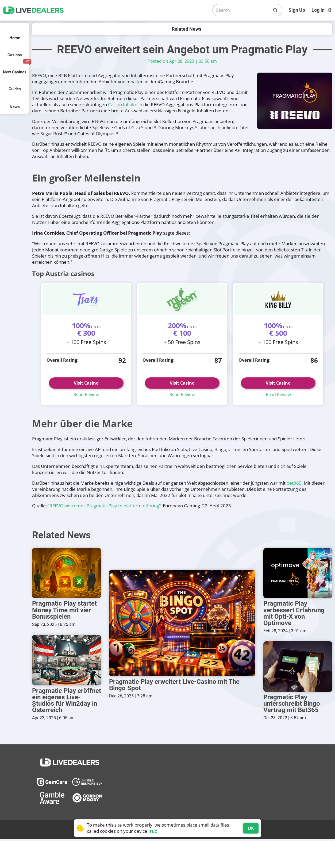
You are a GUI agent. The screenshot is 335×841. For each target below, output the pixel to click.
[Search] (243, 10)
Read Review (86, 394)
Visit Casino (86, 383)
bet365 (294, 483)
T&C (153, 831)
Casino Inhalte (122, 104)
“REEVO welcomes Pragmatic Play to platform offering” (104, 506)
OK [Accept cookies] (251, 828)
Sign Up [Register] (296, 10)
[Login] (321, 10)
